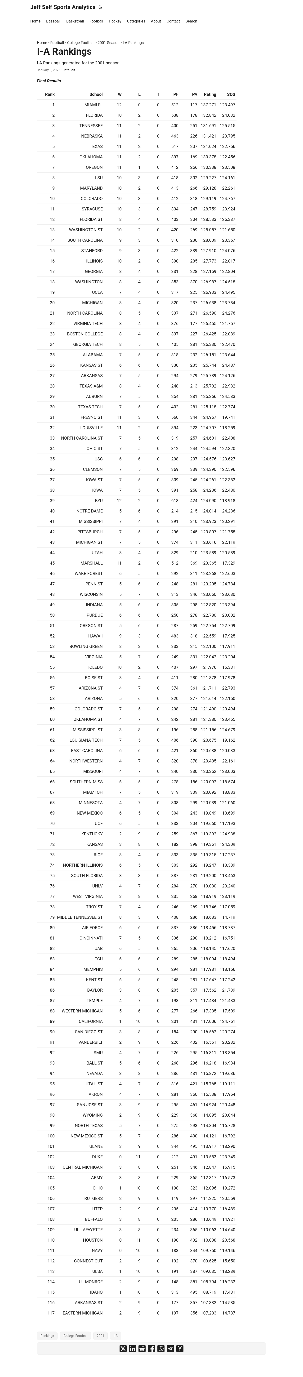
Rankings (47, 1336)
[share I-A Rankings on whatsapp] (161, 1348)
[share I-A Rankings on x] (123, 1348)
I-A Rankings (133, 42)
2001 (100, 1336)
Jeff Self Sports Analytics (63, 7)
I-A (116, 1336)
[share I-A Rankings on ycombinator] (179, 1348)
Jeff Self (69, 70)
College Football (80, 42)
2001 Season (109, 42)
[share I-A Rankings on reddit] (142, 1348)
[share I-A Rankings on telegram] (170, 1348)
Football (57, 42)
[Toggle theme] (100, 7)
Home (42, 42)
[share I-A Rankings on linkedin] (132, 1348)
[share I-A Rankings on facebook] (151, 1348)
